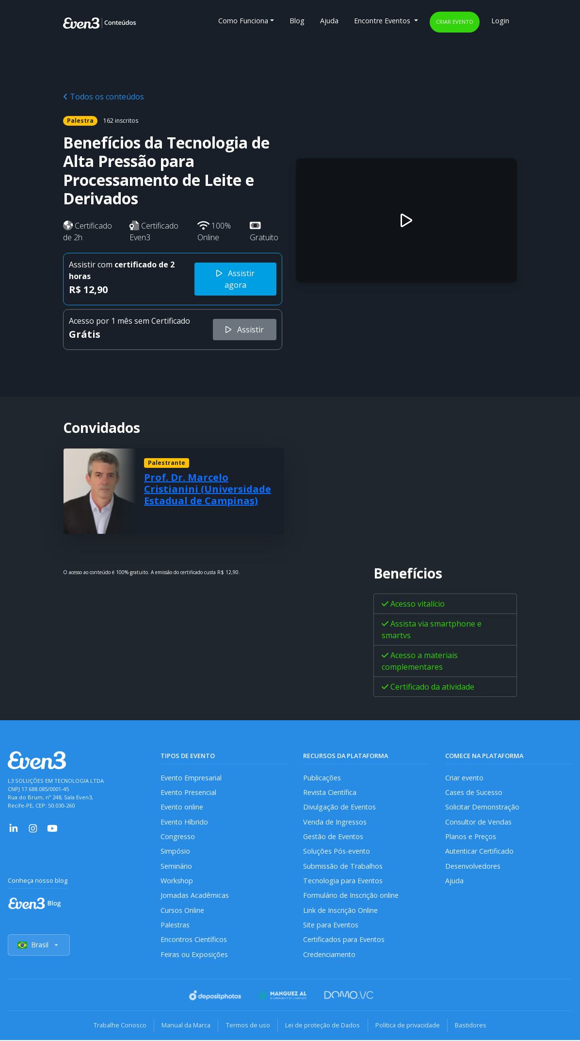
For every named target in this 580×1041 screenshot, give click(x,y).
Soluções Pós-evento (337, 851)
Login (500, 20)
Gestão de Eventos (333, 837)
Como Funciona (243, 20)
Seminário (176, 866)
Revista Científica (330, 792)
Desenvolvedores (472, 866)
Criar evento (454, 21)
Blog (297, 20)
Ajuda (329, 20)
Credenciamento (329, 955)
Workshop (177, 881)
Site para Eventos (331, 925)
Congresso (178, 837)
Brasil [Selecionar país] (38, 946)
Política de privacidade (408, 1026)
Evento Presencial (189, 792)
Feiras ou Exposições (194, 955)
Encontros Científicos (194, 940)
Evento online (182, 807)
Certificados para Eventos (344, 940)
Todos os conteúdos (103, 96)
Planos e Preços (470, 837)
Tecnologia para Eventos (343, 881)
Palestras (175, 925)
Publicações (322, 777)
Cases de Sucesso (473, 792)
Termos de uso (248, 1026)
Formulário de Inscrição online (351, 896)
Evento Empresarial (191, 777)
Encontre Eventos (383, 20)
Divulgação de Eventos (339, 807)
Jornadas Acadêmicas (195, 896)
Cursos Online (182, 910)
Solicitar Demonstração (482, 807)
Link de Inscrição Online (340, 910)
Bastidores (472, 1026)
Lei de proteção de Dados (323, 1026)
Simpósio (175, 851)
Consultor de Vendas (478, 821)
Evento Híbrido (185, 821)
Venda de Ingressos (335, 821)
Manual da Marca (185, 1026)
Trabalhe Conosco (118, 1026)
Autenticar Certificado (480, 851)
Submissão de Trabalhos (343, 866)
